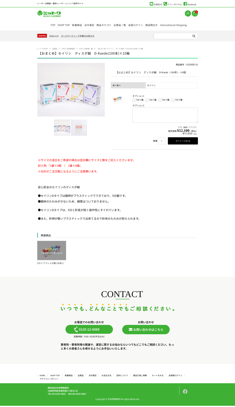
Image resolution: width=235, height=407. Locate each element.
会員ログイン (139, 24)
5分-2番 (151, 101)
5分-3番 (164, 101)
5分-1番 (138, 101)
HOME (42, 376)
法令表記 (88, 24)
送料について (122, 376)
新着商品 (74, 24)
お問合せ (156, 4)
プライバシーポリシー (49, 380)
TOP (46, 24)
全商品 (81, 376)
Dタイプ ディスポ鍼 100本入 (50, 264)
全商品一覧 (122, 24)
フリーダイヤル (173, 4)
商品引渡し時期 (140, 376)
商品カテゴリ (104, 24)
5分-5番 (176, 101)
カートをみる (158, 376)
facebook (189, 4)
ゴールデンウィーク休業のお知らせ (77, 36)
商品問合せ (156, 24)
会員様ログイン (175, 376)
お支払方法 (106, 376)
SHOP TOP (59, 24)
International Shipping (179, 24)
